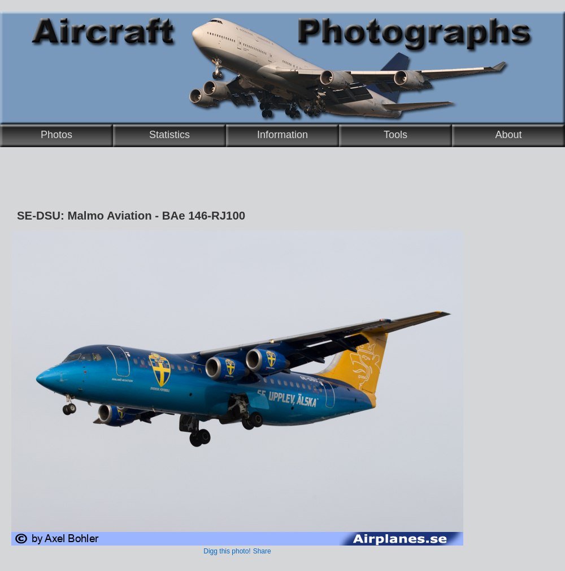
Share (262, 551)
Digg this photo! (226, 551)
